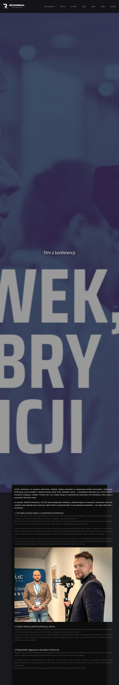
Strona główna (49, 6)
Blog (83, 6)
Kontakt (113, 6)
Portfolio (73, 6)
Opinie (93, 6)
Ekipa (103, 6)
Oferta (62, 6)
